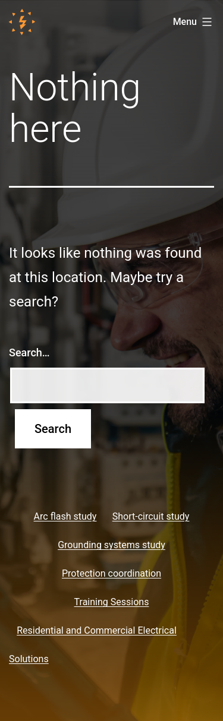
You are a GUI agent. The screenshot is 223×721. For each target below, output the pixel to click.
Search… (29, 352)
